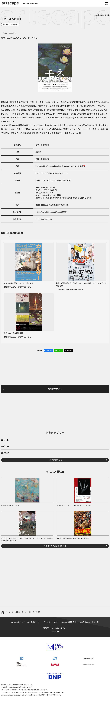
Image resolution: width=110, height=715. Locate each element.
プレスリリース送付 (50, 622)
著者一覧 (95, 622)
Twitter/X (69, 350)
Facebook (49, 350)
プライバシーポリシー (59, 628)
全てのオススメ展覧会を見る (55, 546)
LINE (59, 350)
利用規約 (46, 628)
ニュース (5, 440)
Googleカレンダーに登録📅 (74, 166)
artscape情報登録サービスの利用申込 (75, 622)
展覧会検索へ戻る (55, 388)
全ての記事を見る (55, 460)
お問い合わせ (55, 632)
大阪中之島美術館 (11, 24)
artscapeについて (18, 622)
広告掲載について (34, 622)
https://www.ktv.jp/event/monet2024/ (51, 212)
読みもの (5, 453)
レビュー (5, 446)
